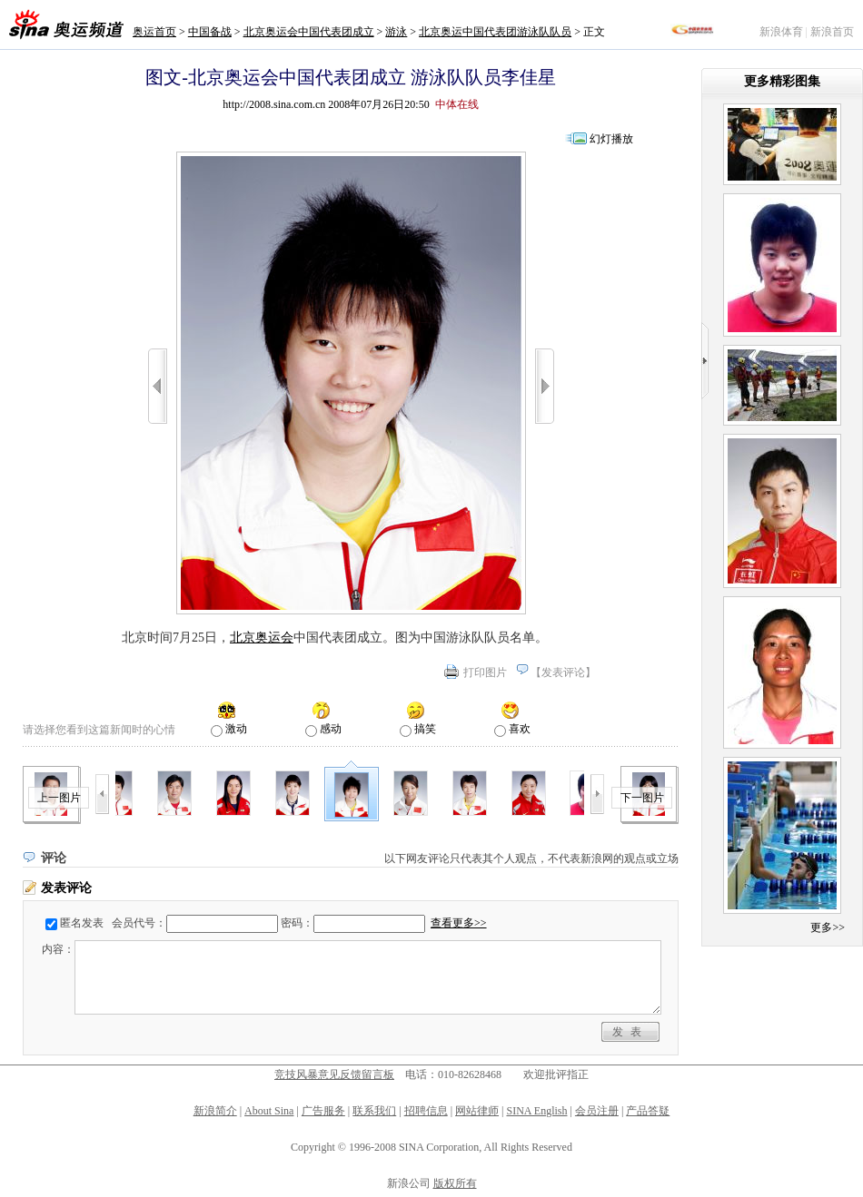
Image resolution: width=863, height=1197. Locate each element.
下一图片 (642, 797)
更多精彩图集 (782, 81)
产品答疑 (648, 1110)
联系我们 (374, 1110)
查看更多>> (459, 923)
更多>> (827, 927)
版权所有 (455, 1183)
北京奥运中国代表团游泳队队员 (495, 31)
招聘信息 (426, 1110)
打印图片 (485, 672)
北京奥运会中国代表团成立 (308, 31)
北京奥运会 (261, 637)
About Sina (268, 1110)
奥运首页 (154, 31)
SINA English (536, 1110)
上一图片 (59, 797)
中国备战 (210, 31)
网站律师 (477, 1110)
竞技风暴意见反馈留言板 (334, 1074)
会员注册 (597, 1110)
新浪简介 (215, 1110)
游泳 (396, 31)
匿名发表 (82, 923)
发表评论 (563, 672)
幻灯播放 (611, 138)
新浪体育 (781, 31)
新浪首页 (832, 31)
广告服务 (323, 1110)
